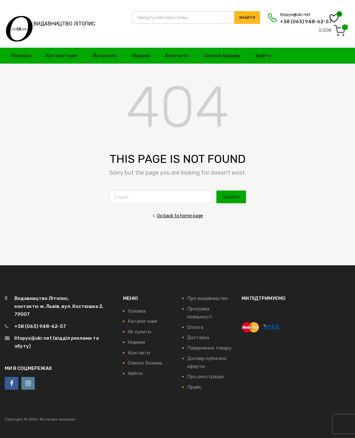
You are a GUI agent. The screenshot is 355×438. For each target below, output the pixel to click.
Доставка (198, 337)
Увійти (263, 56)
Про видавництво (207, 298)
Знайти (247, 17)
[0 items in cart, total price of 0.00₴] (333, 30)
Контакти (177, 56)
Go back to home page (177, 215)
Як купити (105, 56)
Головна (21, 56)
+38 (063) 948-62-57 (295, 21)
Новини (141, 56)
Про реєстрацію (205, 376)
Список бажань (222, 56)
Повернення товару (209, 348)
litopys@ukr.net (295, 14)
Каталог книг (62, 56)
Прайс (194, 387)
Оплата (195, 327)
